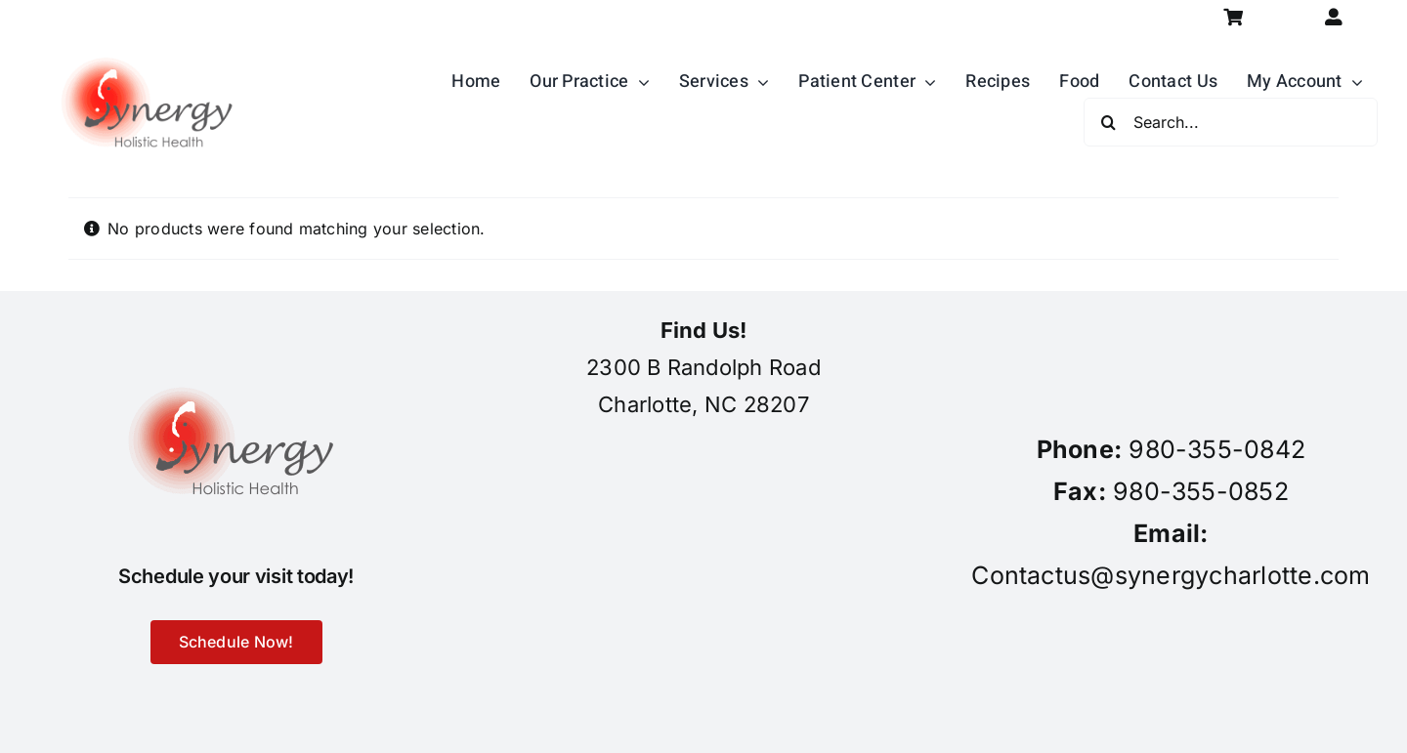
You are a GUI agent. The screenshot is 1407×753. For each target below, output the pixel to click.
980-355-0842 (1217, 449)
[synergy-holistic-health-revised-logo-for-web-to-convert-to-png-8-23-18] (151, 43)
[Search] (1108, 122)
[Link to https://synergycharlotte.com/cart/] (1232, 17)
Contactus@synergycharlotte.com (1170, 575)
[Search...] (1231, 122)
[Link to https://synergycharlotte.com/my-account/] (1334, 17)
